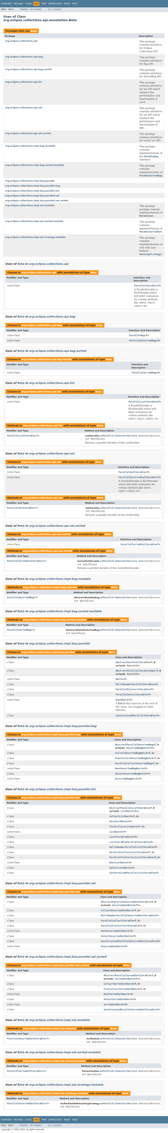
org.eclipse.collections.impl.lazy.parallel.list (32, 191)
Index (67, 4)
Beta (34, 31)
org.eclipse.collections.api (21, 41)
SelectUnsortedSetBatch (116, 936)
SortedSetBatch (125, 978)
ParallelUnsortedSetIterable (137, 477)
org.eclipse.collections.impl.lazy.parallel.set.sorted (36, 200)
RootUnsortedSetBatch (115, 931)
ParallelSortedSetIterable (138, 544)
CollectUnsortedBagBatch (131, 753)
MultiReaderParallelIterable (135, 684)
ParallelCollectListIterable (128, 852)
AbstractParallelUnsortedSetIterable (125, 901)
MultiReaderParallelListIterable (131, 847)
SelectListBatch (119, 867)
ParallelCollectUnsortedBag (133, 763)
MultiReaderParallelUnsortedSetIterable (128, 915)
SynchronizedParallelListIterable (132, 872)
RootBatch (122, 699)
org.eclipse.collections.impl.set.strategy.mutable (35, 237)
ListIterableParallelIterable (129, 842)
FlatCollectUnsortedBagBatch (134, 758)
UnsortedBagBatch (137, 748)
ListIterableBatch (121, 836)
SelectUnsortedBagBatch (130, 773)
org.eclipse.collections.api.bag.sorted (28, 69)
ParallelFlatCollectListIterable (131, 857)
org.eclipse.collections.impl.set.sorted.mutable (34, 221)
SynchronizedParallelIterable (135, 715)
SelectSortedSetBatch (118, 999)
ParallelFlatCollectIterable (120, 925)
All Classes (54, 9)
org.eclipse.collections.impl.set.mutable (30, 205)
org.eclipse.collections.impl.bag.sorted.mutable (34, 165)
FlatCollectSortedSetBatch (121, 989)
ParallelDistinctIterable (133, 689)
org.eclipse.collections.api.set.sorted (28, 133)
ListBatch (127, 811)
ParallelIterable (145, 285)
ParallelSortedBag (144, 372)
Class (28, 4)
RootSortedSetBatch (116, 994)
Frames (24, 9)
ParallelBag (137, 335)
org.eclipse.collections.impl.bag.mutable (30, 146)
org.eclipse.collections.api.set (23, 107)
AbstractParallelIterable (133, 662)
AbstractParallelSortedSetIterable (127, 975)
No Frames (36, 9)
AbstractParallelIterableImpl (135, 670)
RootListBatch (118, 862)
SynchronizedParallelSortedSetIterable (130, 1009)
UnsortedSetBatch (123, 905)
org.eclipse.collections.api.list (23, 82)
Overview (6, 4)
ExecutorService (126, 435)
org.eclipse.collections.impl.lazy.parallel (30, 181)
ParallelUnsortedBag (142, 340)
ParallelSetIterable (131, 472)
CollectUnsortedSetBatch (117, 910)
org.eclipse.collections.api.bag (24, 56)
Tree (43, 4)
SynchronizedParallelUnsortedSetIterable (128, 941)
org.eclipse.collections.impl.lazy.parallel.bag (32, 185)
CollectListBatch (120, 816)
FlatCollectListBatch (123, 826)
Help (74, 4)
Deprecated (55, 4)
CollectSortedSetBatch (118, 983)
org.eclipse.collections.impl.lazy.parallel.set (32, 195)
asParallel (107, 435)
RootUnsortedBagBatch (129, 768)
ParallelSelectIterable (131, 694)
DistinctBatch (118, 821)
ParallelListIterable (142, 401)
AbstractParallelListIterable (129, 808)
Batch (130, 665)
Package (18, 4)
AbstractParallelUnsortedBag (134, 744)
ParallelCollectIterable (117, 920)
